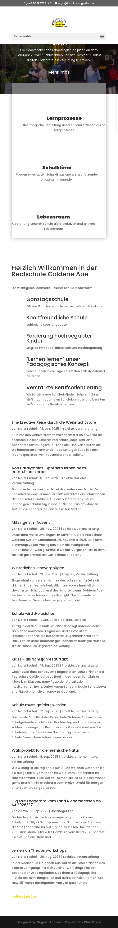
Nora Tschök (28, 429)
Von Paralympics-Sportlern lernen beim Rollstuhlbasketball (49, 469)
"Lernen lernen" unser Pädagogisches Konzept (57, 362)
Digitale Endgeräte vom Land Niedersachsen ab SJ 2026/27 (56, 802)
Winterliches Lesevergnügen (38, 567)
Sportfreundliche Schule (57, 317)
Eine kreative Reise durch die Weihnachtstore (54, 422)
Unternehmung (85, 757)
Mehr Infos (59, 72)
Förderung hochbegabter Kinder (59, 338)
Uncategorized (62, 811)
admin (23, 811)
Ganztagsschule (47, 299)
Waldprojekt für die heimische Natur (45, 750)
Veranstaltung (86, 429)
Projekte (68, 429)
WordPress (92, 922)
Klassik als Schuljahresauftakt (40, 659)
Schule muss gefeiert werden (39, 704)
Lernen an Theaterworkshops (39, 850)
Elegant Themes (49, 922)
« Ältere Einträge (24, 896)
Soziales (80, 478)
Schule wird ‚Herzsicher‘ (33, 613)
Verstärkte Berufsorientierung (64, 387)
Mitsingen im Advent (31, 522)
